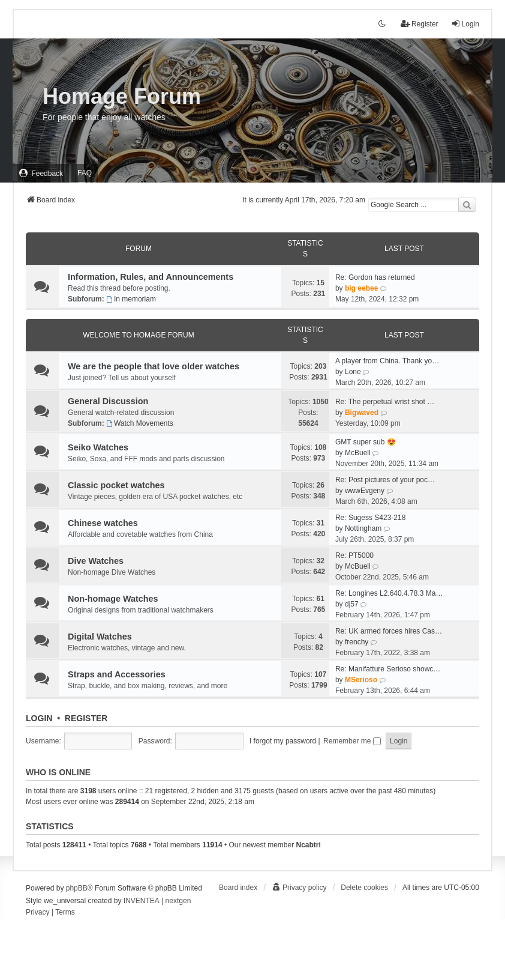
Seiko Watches (98, 447)
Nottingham (363, 528)
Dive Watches (96, 561)
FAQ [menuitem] (84, 173)
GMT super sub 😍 (365, 442)
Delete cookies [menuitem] (364, 887)
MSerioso (361, 680)
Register (86, 718)
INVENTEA (142, 901)
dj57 (352, 604)
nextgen (178, 901)
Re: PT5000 (354, 555)
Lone (353, 372)
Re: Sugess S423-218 (370, 517)
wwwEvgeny (364, 490)
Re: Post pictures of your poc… (385, 480)
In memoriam (131, 299)
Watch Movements (139, 423)
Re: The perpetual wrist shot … (384, 402)
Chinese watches (103, 523)
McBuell (358, 453)
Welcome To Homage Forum (138, 335)
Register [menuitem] (419, 23)
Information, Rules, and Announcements (150, 277)
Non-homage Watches (113, 599)
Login (39, 718)
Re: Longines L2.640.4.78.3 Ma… (389, 593)
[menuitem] (41, 173)
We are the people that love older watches (153, 366)
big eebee (361, 288)
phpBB (77, 888)
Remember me (352, 741)
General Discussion (108, 401)
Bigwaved (361, 412)
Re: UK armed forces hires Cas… (388, 631)
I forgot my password (283, 741)
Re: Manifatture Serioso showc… (387, 669)
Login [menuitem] (465, 23)
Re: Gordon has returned (375, 277)
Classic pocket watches (116, 485)
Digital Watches (100, 636)
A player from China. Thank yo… (387, 361)
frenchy (356, 642)
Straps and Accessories (117, 674)
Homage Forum (122, 96)
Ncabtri (308, 845)
